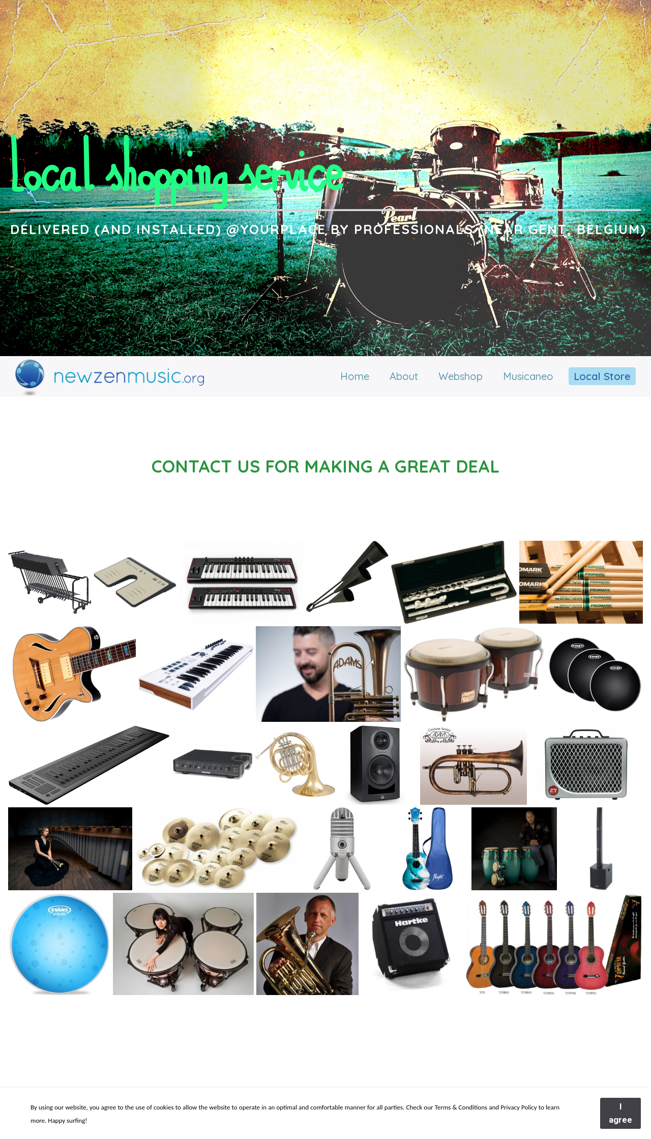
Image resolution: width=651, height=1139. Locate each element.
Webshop (460, 376)
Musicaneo (528, 376)
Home (354, 376)
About (404, 376)
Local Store (602, 376)
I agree (620, 1113)
